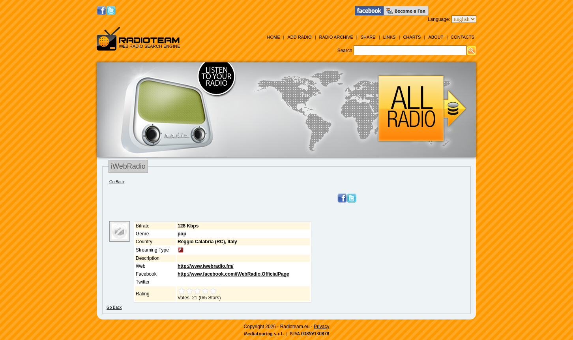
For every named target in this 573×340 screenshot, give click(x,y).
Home (273, 37)
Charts (412, 37)
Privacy (321, 326)
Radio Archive (336, 37)
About (435, 37)
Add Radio (299, 37)
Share (368, 37)
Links (389, 37)
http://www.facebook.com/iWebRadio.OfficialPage (233, 274)
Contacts (462, 37)
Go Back (116, 182)
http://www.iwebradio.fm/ (206, 266)
